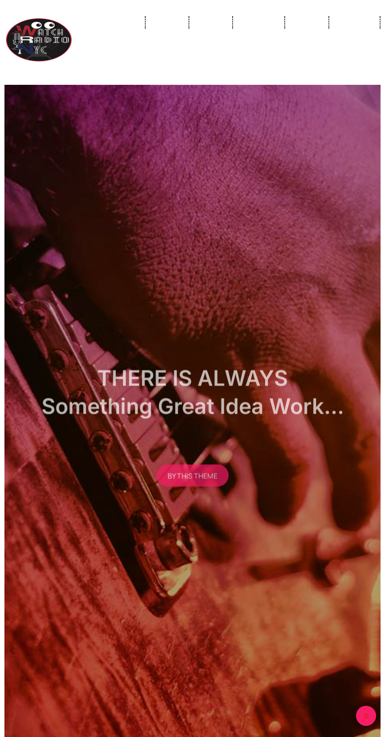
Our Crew (259, 22)
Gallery (307, 22)
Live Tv (167, 22)
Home (124, 22)
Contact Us (352, 58)
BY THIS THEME (192, 482)
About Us (354, 22)
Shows (210, 22)
